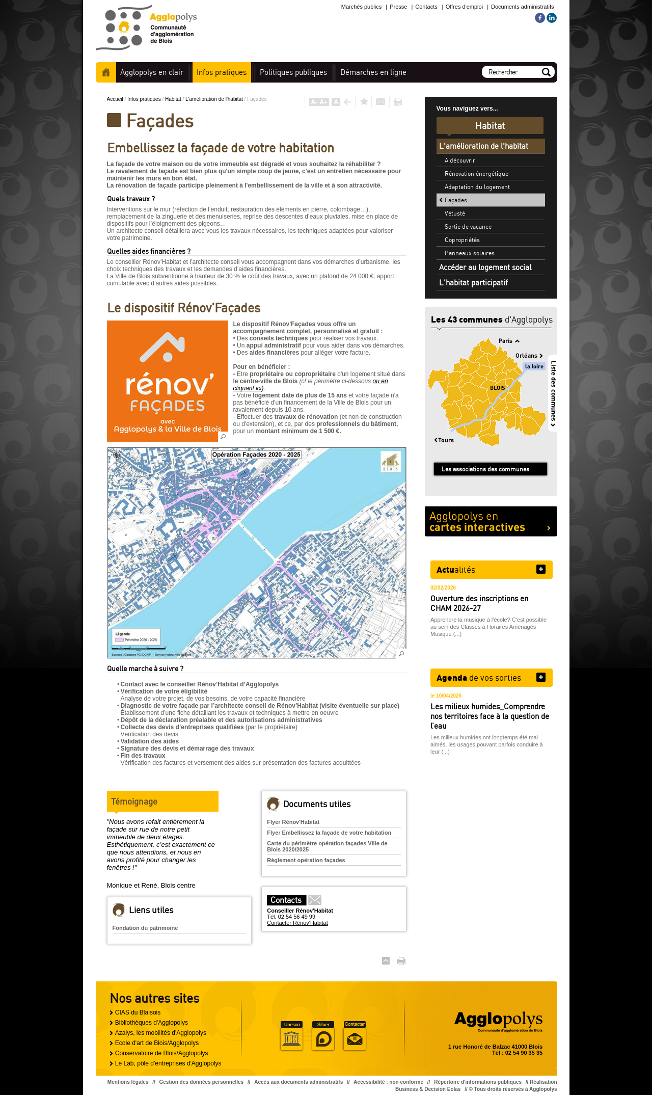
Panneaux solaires (470, 253)
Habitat (173, 99)
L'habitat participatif (473, 282)
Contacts (426, 7)
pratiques (222, 72)
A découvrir (460, 160)
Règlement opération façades (306, 860)
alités (456, 569)
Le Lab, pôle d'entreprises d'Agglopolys (168, 1063)
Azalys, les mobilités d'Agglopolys (160, 1032)
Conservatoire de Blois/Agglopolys (161, 1053)
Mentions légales (128, 1082)
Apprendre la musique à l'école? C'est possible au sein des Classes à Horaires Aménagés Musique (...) (488, 627)
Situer (323, 1036)
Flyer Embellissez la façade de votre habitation (329, 833)
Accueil (106, 72)
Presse (398, 7)
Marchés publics (361, 7)
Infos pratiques (144, 99)
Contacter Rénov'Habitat (297, 923)
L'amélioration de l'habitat (214, 99)
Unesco (291, 1036)
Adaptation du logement (477, 187)
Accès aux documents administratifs (298, 1082)
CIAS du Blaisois (137, 1012)
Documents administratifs (522, 7)
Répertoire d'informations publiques (478, 1082)
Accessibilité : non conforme (388, 1082)
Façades (456, 200)
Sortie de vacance (468, 226)
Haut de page (386, 961)
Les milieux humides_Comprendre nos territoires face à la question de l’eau (489, 716)
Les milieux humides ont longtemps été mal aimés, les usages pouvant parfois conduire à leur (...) (486, 744)
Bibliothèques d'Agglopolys (151, 1022)
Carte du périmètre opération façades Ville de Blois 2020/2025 (327, 846)
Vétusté (455, 213)
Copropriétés (462, 240)
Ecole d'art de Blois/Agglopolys (157, 1043)
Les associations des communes (485, 469)
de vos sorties (479, 677)
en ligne (373, 72)
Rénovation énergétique (476, 173)
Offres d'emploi (464, 7)
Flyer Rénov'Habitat (293, 822)
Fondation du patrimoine (145, 928)
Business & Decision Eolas (427, 1089)
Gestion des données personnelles (201, 1082)
